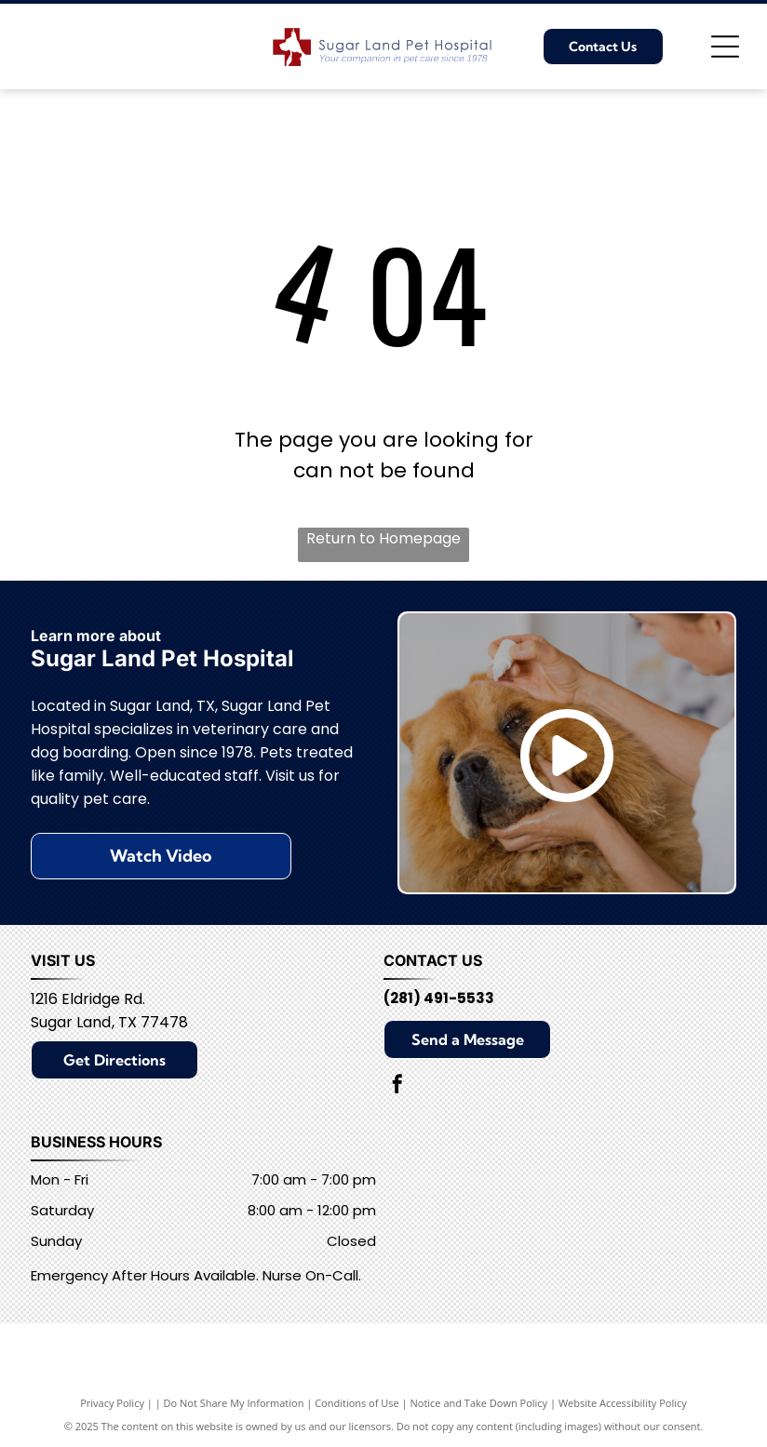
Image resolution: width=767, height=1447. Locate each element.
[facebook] (397, 1086)
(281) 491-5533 (439, 998)
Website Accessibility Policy (622, 1403)
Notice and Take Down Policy (479, 1403)
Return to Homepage (383, 538)
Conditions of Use (357, 1403)
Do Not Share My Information (234, 1403)
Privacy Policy (112, 1403)
